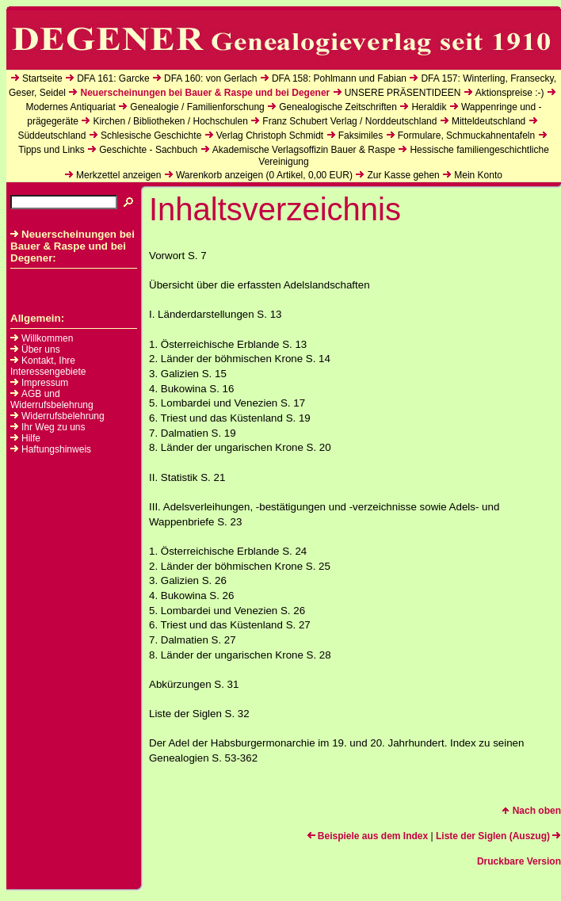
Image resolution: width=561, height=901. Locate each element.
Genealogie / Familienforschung (197, 107)
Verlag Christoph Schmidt (269, 135)
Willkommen (47, 338)
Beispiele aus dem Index (367, 836)
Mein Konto (478, 175)
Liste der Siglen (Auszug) (498, 836)
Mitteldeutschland (488, 121)
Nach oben (531, 810)
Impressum (44, 382)
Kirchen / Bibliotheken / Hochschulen (170, 121)
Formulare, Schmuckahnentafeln (466, 135)
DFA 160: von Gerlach (210, 78)
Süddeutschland (51, 135)
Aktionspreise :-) (509, 92)
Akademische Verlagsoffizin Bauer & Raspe (303, 149)
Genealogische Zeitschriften (338, 107)
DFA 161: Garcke (113, 78)
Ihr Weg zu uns (53, 427)
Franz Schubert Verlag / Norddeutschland (349, 121)
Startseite (42, 78)
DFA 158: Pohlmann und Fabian (339, 78)
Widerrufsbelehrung (63, 416)
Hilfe (30, 438)
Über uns (40, 349)
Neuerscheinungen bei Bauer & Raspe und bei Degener (205, 92)
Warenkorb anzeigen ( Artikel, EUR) (264, 175)
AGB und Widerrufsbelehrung (52, 399)
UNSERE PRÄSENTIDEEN (403, 92)
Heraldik (428, 107)
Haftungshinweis (56, 449)
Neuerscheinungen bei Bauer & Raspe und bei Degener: (72, 246)
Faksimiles (361, 135)
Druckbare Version (519, 861)
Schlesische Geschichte (151, 135)
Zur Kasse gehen (403, 175)
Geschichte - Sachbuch (148, 149)
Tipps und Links (51, 149)
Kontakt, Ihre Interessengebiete (48, 366)
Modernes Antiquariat (70, 107)
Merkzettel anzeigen (118, 175)
